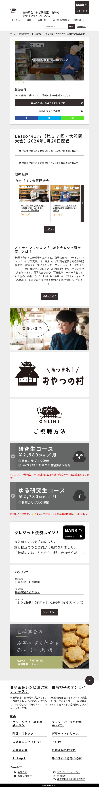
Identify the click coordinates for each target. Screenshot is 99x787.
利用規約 (60, 775)
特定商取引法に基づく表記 (69, 779)
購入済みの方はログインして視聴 (56, 102)
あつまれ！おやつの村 (67, 758)
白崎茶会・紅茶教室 (27, 582)
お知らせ (79, 19)
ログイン (82, 10)
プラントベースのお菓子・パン (67, 723)
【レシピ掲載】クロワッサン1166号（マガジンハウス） (50, 602)
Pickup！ (19, 758)
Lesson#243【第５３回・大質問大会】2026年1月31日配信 (64, 208)
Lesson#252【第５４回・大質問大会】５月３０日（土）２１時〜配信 (33, 208)
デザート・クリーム (65, 733)
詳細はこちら (50, 296)
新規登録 (82, 4)
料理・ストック (23, 733)
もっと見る (49, 612)
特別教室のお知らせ (27, 592)
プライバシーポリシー (67, 772)
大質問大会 (24, 33)
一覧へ (49, 229)
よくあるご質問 (61, 19)
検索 (71, 26)
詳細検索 (82, 26)
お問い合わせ (23, 775)
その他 (56, 742)
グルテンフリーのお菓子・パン (27, 723)
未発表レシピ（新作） (28, 742)
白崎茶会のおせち (64, 750)
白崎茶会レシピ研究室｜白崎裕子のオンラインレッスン (41, 12)
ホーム (13, 33)
